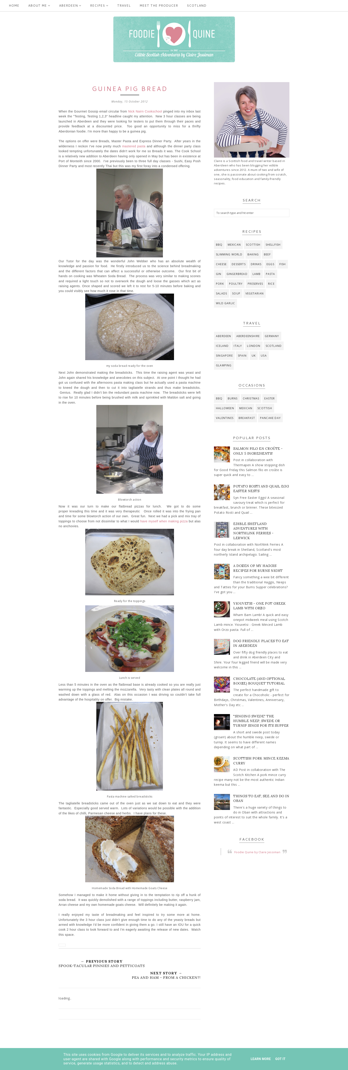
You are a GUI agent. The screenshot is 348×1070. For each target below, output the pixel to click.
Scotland (196, 5)
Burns (233, 398)
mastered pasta (133, 146)
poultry (236, 284)
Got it (280, 1059)
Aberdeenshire (248, 336)
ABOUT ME (39, 5)
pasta (270, 274)
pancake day (270, 418)
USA (264, 355)
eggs (270, 264)
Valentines (224, 418)
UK (254, 355)
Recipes (99, 5)
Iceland (222, 346)
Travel (124, 5)
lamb (257, 274)
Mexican (234, 245)
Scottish (253, 245)
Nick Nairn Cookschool (145, 111)
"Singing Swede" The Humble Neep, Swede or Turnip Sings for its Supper (261, 721)
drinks (256, 264)
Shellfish (273, 245)
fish (282, 264)
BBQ (219, 245)
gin (218, 274)
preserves (255, 284)
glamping (224, 365)
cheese (221, 264)
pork (220, 284)
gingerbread (237, 274)
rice (271, 284)
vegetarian (254, 293)
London (253, 346)
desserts (239, 264)
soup (236, 293)
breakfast (247, 418)
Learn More (261, 1059)
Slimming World (229, 254)
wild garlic (225, 303)
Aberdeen (70, 5)
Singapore (224, 355)
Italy (238, 346)
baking (253, 254)
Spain (242, 355)
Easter (269, 398)
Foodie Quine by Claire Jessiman (257, 852)
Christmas (251, 398)
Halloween (225, 408)
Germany (272, 336)
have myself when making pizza (164, 521)
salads (221, 293)
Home (14, 5)
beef (267, 254)
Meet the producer (159, 5)
